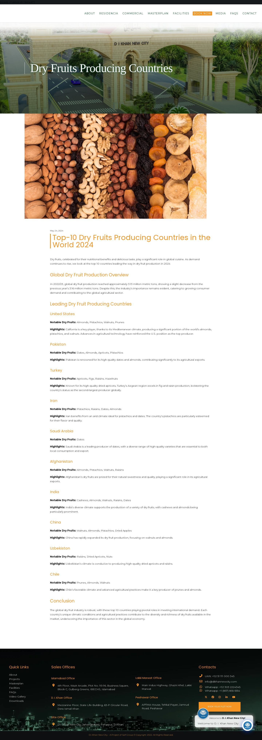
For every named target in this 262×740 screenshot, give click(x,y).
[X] (205, 696)
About (13, 674)
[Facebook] (212, 696)
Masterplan (16, 683)
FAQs (12, 692)
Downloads (16, 701)
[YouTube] (233, 696)
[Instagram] (219, 696)
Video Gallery (17, 696)
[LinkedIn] (226, 696)
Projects (14, 679)
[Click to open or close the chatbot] (247, 728)
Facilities (14, 687)
